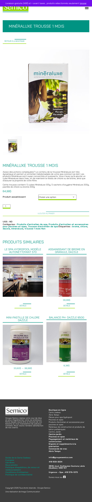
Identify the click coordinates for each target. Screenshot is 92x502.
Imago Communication (30, 492)
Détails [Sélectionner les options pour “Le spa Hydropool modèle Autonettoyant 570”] (23, 306)
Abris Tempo (54, 415)
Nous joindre (11, 465)
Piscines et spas (56, 419)
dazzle (6, 228)
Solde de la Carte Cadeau (17, 457)
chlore (83, 226)
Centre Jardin (55, 432)
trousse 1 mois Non (35, 228)
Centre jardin (55, 434)
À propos (9, 460)
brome (75, 226)
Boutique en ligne (57, 410)
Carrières (9, 462)
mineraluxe (17, 228)
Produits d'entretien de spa (32, 224)
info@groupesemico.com (61, 457)
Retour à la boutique (14, 41)
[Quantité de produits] (7, 206)
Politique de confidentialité (18, 474)
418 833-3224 (55, 461)
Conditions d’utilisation (16, 472)
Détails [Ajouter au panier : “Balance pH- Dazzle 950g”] (66, 374)
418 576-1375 (71, 472)
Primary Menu (86, 7)
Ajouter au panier (46, 213)
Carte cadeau (55, 412)
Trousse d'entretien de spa (43, 226)
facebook (70, 477)
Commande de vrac (58, 449)
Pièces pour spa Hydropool (60, 417)
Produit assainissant (14, 196)
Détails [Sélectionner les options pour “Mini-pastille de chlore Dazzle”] (23, 374)
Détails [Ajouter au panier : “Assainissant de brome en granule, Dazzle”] (66, 306)
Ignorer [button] (83, 3)
